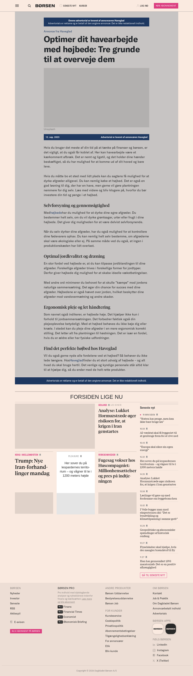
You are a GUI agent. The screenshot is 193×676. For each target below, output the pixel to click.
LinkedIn (160, 644)
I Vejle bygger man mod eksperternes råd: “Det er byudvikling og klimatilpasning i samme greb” (159, 514)
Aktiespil (15, 613)
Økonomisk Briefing (72, 621)
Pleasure (73, 456)
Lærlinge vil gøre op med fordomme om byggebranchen (158, 496)
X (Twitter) (161, 660)
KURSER (80, 5)
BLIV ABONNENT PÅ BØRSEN (26, 631)
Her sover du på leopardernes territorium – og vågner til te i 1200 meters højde (158, 464)
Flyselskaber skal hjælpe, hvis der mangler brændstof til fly (158, 548)
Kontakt (157, 593)
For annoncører (114, 641)
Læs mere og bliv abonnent (75, 600)
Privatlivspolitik (114, 625)
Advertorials (160, 613)
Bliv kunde (111, 651)
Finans (65, 606)
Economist (67, 616)
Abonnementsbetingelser (120, 631)
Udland (102, 405)
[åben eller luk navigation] (17, 5)
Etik (107, 646)
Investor (14, 598)
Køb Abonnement (166, 5)
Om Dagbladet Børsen (166, 603)
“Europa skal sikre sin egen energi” (156, 448)
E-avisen (19, 622)
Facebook (160, 655)
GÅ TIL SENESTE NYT (153, 575)
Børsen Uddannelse (117, 593)
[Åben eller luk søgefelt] (26, 6)
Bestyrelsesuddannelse (119, 598)
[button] (143, 5)
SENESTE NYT (64, 6)
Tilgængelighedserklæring (120, 636)
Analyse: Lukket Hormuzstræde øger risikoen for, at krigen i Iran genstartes (158, 481)
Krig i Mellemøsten (26, 454)
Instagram (161, 650)
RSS (12, 608)
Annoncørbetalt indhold (167, 608)
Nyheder (15, 593)
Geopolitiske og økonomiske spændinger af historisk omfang (157, 533)
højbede (56, 213)
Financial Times (70, 611)
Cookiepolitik (113, 620)
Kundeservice (113, 615)
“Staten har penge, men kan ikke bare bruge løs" (157, 420)
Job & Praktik (160, 598)
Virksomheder (107, 454)
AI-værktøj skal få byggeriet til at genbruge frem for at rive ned (159, 434)
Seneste (15, 603)
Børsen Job (111, 603)
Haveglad (76, 360)
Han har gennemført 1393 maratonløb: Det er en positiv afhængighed (158, 564)
